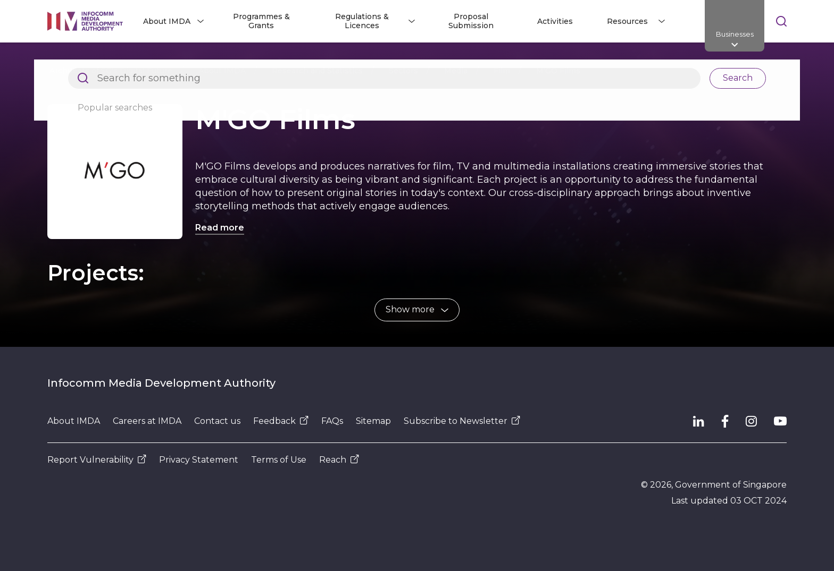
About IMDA (222, 70)
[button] (417, 310)
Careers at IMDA (147, 421)
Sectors (403, 70)
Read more (219, 228)
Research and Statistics (317, 70)
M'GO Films (558, 70)
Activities (555, 21)
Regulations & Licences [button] (362, 21)
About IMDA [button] (166, 21)
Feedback (280, 421)
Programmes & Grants (261, 21)
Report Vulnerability (96, 460)
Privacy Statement (198, 460)
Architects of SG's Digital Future (110, 70)
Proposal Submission (471, 21)
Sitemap (373, 421)
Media (456, 70)
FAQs (332, 421)
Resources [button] (627, 21)
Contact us (217, 421)
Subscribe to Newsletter (462, 421)
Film (502, 70)
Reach (339, 460)
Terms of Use (278, 460)
